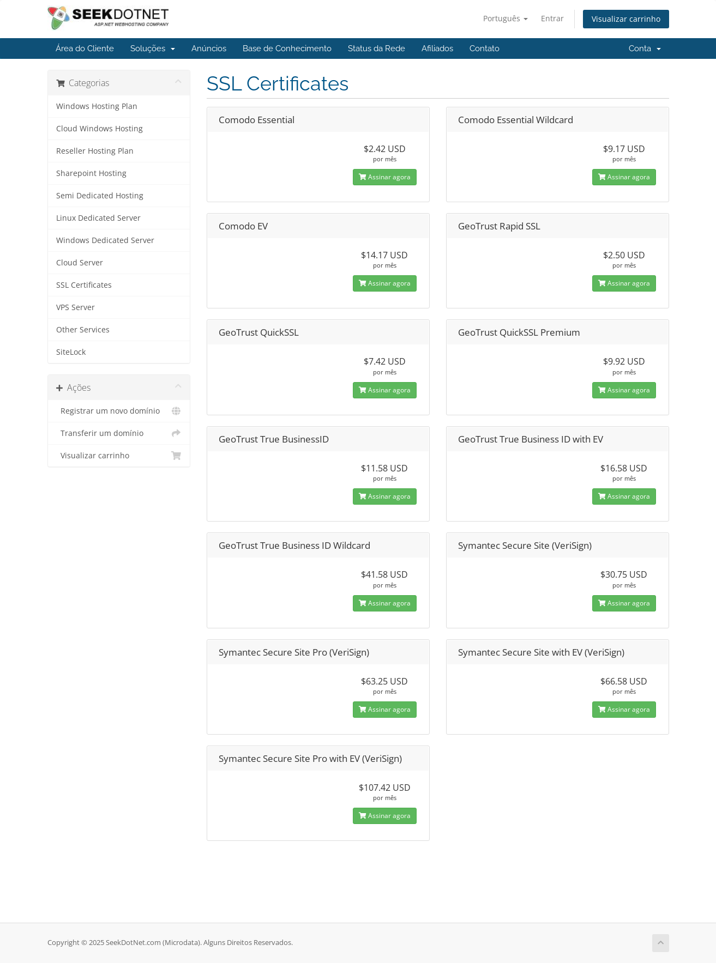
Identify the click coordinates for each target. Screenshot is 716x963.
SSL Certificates (84, 285)
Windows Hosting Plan (96, 106)
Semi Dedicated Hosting (99, 196)
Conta (645, 48)
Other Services (83, 330)
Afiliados (437, 48)
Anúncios (208, 48)
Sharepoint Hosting (91, 173)
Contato (485, 48)
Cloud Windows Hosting (99, 129)
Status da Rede (376, 48)
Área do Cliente (85, 48)
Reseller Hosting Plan (95, 151)
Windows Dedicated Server (105, 240)
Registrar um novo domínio (119, 410)
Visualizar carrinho (626, 19)
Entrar (552, 18)
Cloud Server (79, 263)
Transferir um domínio (119, 433)
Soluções (152, 48)
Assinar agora (385, 176)
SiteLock (71, 352)
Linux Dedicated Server (98, 218)
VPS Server (75, 307)
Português (505, 18)
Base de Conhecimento (287, 48)
